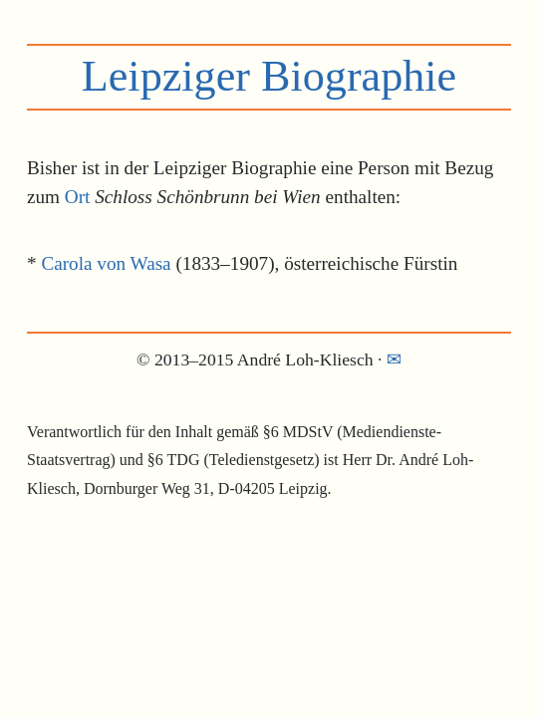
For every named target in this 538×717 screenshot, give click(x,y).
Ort (78, 196)
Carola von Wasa (105, 263)
